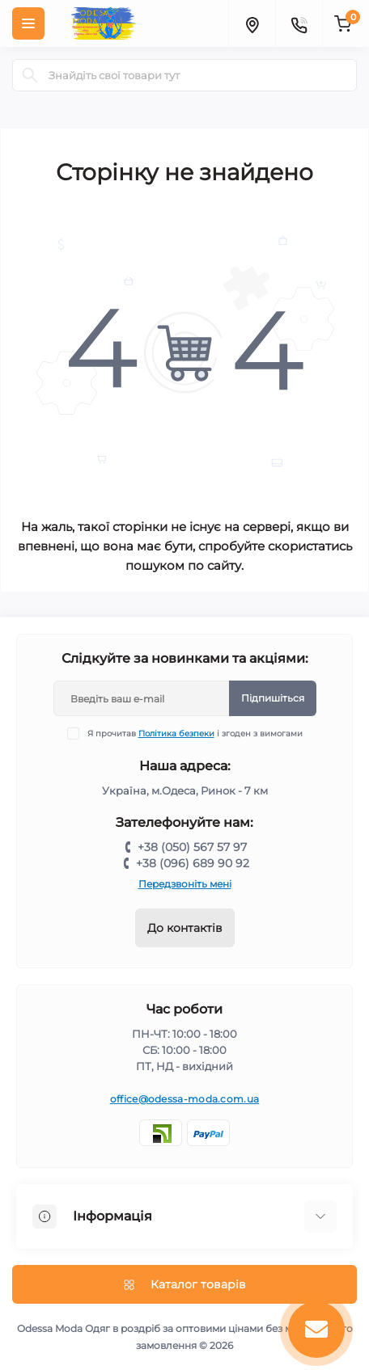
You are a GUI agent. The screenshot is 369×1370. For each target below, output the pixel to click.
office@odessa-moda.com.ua (185, 1099)
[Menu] (28, 23)
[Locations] (251, 23)
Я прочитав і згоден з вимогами (195, 733)
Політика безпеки (176, 733)
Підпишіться (272, 698)
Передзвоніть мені (184, 884)
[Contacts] (298, 23)
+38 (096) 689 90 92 (192, 863)
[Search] (30, 75)
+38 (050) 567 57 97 (192, 847)
